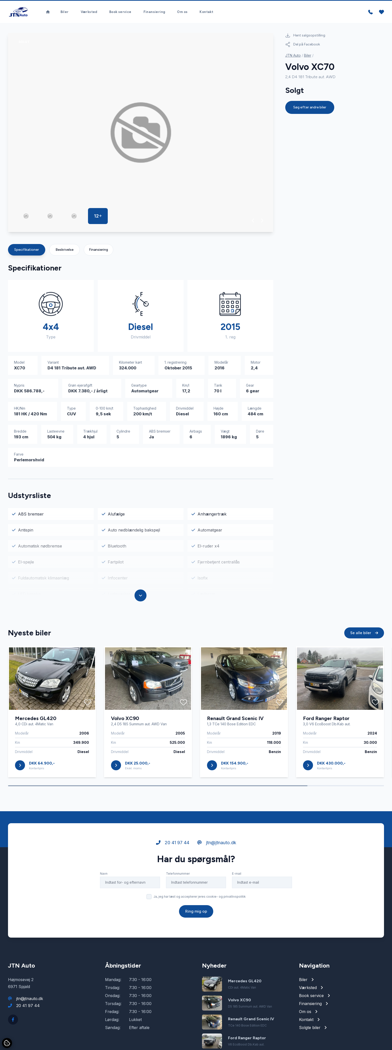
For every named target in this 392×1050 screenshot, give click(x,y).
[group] (140, 133)
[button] (253, 221)
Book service (120, 12)
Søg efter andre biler (309, 108)
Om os (182, 12)
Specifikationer (26, 251)
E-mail (236, 885)
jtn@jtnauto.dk (216, 854)
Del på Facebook (302, 45)
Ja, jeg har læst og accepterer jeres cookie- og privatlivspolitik (200, 908)
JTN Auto (293, 56)
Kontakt (206, 12)
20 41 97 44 (172, 854)
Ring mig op (196, 922)
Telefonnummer (178, 885)
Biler (64, 12)
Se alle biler (364, 644)
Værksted (89, 12)
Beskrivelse (65, 251)
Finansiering (154, 12)
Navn (104, 885)
